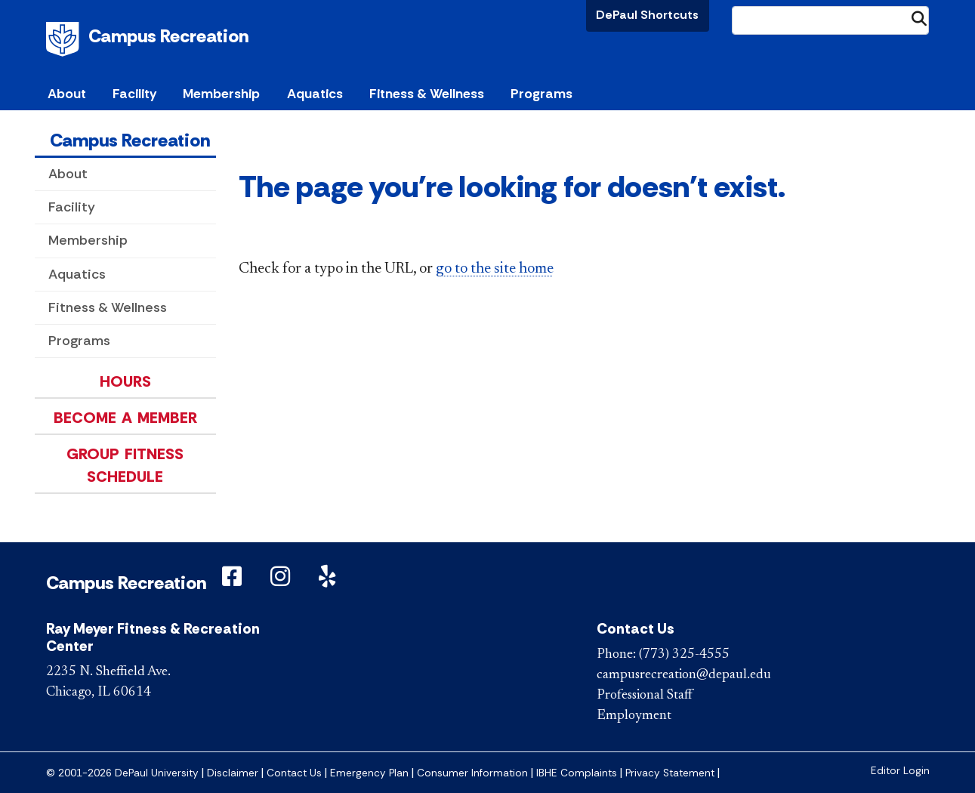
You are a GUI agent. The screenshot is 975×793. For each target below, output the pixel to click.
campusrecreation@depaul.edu (684, 675)
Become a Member (125, 417)
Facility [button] (134, 93)
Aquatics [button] (315, 93)
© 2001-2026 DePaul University (122, 773)
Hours (125, 381)
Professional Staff (645, 695)
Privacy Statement (669, 773)
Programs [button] (541, 93)
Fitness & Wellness (107, 307)
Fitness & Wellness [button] (426, 93)
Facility (71, 207)
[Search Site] (831, 20)
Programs (79, 341)
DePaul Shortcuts (647, 15)
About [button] (67, 93)
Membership (88, 240)
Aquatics (77, 274)
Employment (634, 716)
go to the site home (495, 268)
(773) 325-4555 (684, 655)
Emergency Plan (369, 773)
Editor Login (900, 770)
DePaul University (65, 39)
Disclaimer (232, 773)
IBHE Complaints (576, 773)
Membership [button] (221, 93)
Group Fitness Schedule (125, 465)
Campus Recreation (168, 36)
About (68, 174)
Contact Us (294, 773)
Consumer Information (472, 773)
